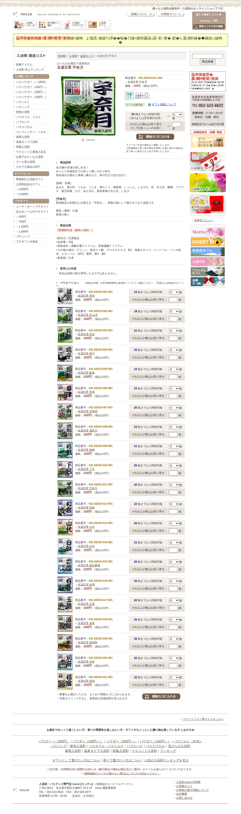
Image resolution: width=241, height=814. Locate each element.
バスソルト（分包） (188, 741)
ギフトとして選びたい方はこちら (76, 760)
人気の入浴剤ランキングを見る (166, 760)
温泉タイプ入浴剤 (27, 141)
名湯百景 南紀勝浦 (89, 565)
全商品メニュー (203, 220)
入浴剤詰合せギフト (28, 184)
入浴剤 (73, 56)
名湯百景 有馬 (86, 584)
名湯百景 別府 (86, 661)
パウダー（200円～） (121, 741)
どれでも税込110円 (28, 166)
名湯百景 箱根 (86, 449)
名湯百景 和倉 (86, 507)
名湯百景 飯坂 (86, 372)
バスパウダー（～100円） (32, 82)
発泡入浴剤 (23, 112)
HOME (62, 56)
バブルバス (23, 122)
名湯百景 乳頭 (86, 334)
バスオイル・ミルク (28, 117)
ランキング (168, 751)
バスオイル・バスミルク (106, 746)
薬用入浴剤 (23, 136)
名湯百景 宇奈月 (87, 488)
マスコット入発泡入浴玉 (31, 151)
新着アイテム (24, 64)
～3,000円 (22, 189)
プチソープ (23, 236)
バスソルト (23, 102)
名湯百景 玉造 (86, 604)
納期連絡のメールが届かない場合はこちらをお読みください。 (122, 773)
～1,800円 (22, 231)
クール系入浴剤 (25, 161)
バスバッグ (23, 107)
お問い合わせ (184, 797)
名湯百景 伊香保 (87, 411)
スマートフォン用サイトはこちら (203, 719)
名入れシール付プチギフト (32, 211)
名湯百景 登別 (86, 295)
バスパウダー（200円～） (32, 92)
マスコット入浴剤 (144, 751)
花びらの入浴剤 (179, 746)
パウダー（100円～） (87, 741)
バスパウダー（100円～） (32, 87)
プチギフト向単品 (27, 241)
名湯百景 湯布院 (87, 642)
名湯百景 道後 (86, 623)
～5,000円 (22, 194)
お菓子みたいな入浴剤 (29, 156)
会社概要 (181, 793)
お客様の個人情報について (192, 790)
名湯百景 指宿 (86, 681)
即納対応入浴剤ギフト (29, 179)
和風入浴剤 (23, 146)
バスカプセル (24, 126)
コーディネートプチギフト (32, 206)
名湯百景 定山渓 (87, 315)
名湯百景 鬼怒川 (87, 430)
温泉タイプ (87, 56)
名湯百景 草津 (86, 392)
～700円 (21, 221)
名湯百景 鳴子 (86, 353)
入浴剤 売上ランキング (30, 69)
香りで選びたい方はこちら (122, 760)
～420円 (21, 216)
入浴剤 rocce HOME (188, 782)
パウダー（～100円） (54, 741)
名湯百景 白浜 (86, 546)
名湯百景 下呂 (86, 469)
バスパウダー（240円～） (32, 97)
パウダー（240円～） (155, 741)
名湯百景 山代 (86, 526)
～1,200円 (22, 226)
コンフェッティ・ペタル (31, 131)
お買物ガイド (184, 786)
